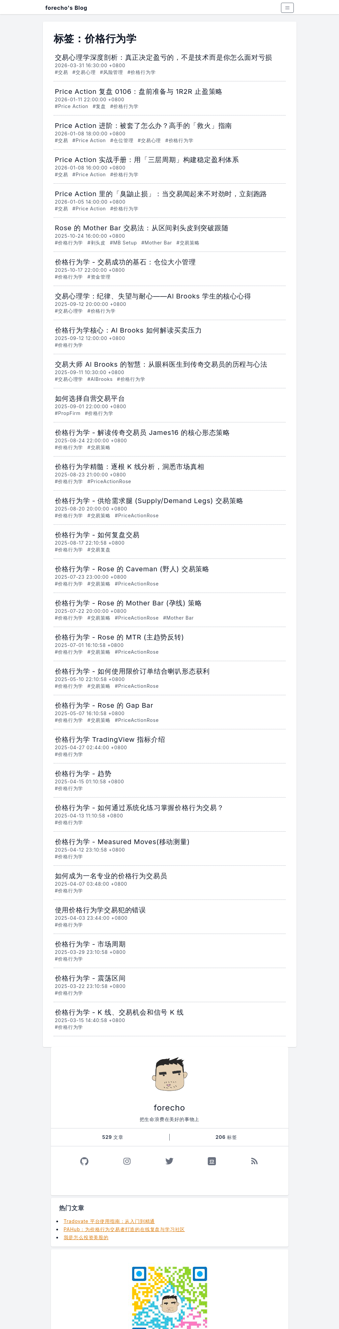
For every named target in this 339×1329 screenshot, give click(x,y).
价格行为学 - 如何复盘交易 (97, 535)
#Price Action (71, 106)
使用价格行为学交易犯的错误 (100, 910)
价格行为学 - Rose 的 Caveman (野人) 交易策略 (132, 569)
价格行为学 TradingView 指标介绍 (110, 739)
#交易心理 (84, 72)
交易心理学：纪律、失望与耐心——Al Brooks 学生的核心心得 (153, 296)
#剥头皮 (96, 242)
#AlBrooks (100, 379)
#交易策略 (188, 242)
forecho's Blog (66, 7)
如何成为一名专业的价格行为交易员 (111, 876)
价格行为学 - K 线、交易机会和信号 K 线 (119, 1012)
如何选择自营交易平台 (90, 398)
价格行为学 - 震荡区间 (90, 978)
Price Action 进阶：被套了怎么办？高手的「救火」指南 (143, 126)
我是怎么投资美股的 (86, 1237)
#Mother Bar (156, 242)
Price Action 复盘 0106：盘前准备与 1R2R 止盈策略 (139, 91)
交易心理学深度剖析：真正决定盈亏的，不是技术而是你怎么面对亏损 (164, 57)
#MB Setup (123, 242)
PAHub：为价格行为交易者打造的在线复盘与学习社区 (124, 1229)
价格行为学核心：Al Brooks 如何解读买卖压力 (128, 330)
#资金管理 (99, 277)
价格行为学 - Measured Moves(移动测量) (122, 842)
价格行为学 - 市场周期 (90, 944)
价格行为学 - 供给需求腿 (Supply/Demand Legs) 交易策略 (149, 501)
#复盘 (99, 106)
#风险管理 (111, 72)
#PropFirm (68, 413)
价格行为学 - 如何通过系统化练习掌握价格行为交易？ (139, 808)
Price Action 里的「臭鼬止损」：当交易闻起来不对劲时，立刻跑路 (161, 194)
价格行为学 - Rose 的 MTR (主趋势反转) (119, 637)
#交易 (61, 72)
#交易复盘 (99, 549)
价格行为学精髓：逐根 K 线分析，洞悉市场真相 (129, 467)
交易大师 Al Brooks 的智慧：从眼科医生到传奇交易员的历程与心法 (161, 364)
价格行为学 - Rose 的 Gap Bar (104, 705)
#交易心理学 (69, 311)
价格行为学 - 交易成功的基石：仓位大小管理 (125, 262)
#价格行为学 (142, 72)
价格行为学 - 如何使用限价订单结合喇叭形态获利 (132, 671)
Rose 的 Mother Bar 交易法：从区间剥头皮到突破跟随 (142, 228)
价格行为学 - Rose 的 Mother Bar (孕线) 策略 (128, 603)
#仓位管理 (122, 140)
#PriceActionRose (109, 481)
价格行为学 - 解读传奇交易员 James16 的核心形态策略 (142, 432)
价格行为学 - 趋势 (83, 774)
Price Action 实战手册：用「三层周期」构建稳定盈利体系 (147, 160)
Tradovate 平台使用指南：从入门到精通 (109, 1221)
